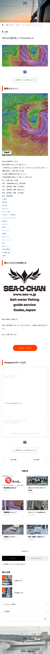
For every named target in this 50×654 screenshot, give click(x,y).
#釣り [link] (4, 243)
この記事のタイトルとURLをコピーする (25, 80)
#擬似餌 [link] (4, 202)
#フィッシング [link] (6, 240)
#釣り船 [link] (4, 205)
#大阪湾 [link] (4, 199)
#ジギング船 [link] (6, 211)
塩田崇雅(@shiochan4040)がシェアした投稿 (25, 433)
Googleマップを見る (25, 348)
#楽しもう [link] (5, 246)
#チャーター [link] (6, 230)
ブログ (4, 41)
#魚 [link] (3, 252)
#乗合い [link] (4, 227)
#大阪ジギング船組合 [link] (9, 215)
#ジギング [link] (5, 224)
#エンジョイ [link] (6, 237)
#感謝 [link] (4, 255)
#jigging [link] (4, 221)
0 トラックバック (36, 558)
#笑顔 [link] (4, 249)
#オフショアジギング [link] (9, 218)
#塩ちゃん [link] (5, 208)
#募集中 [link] (4, 233)
